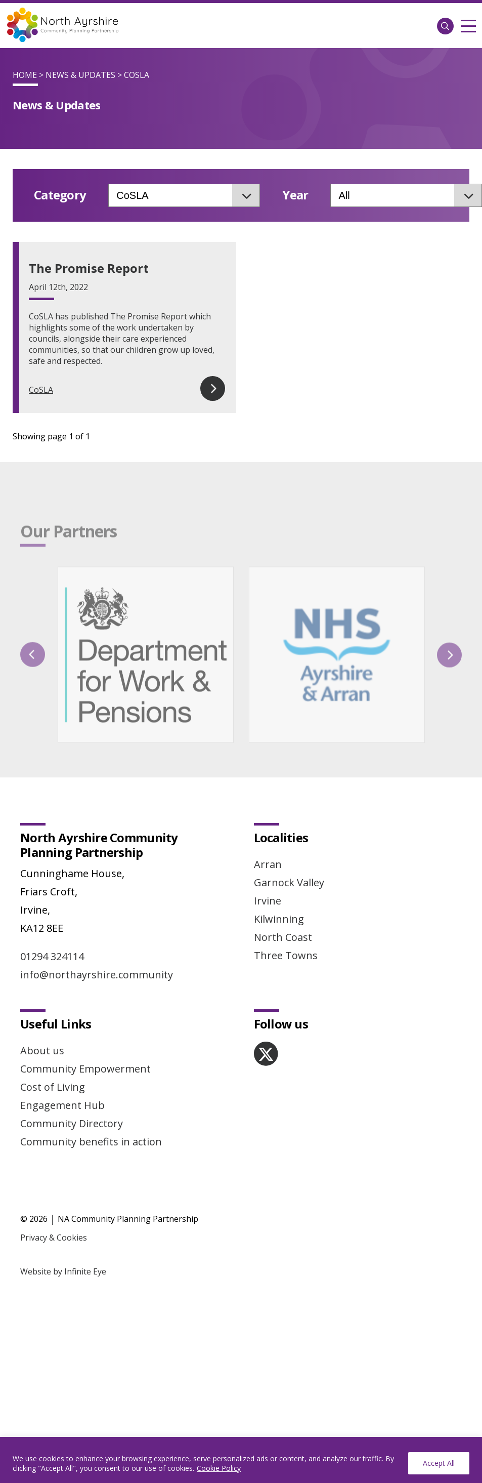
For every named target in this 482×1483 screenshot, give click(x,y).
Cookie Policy (219, 1468)
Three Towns (286, 908)
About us (42, 1003)
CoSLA (41, 389)
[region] (241, 1460)
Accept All (439, 1463)
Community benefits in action (91, 1094)
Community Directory (71, 1076)
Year (295, 195)
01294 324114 (52, 909)
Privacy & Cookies (53, 1190)
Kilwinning (279, 872)
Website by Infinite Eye (63, 1224)
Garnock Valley (289, 835)
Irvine (267, 853)
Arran (268, 817)
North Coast (283, 890)
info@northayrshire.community (96, 927)
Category (60, 195)
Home (25, 74)
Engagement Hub (62, 1058)
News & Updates (80, 74)
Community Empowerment (85, 1021)
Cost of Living (52, 1040)
